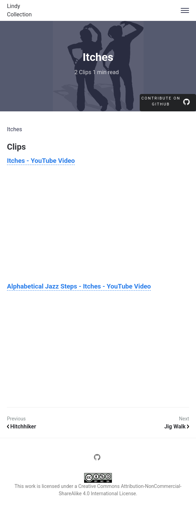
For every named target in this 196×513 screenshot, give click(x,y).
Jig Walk (176, 426)
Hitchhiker (21, 426)
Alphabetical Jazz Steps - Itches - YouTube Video (79, 286)
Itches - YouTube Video (41, 161)
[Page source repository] (98, 459)
